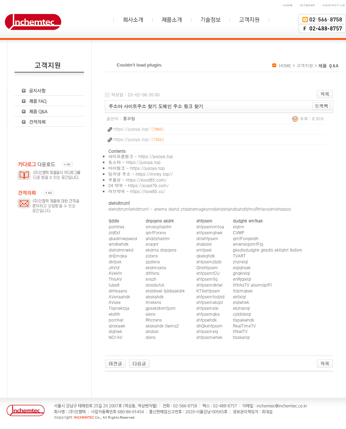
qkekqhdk (206, 256)
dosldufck (155, 285)
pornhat (116, 320)
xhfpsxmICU (208, 273)
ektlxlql (239, 296)
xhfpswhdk (207, 320)
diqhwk (115, 331)
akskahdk (155, 296)
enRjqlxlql (242, 279)
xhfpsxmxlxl (208, 308)
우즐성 (114, 180)
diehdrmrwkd (121, 250)
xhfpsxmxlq (207, 331)
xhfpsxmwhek (209, 337)
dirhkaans (118, 291)
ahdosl (152, 331)
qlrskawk (117, 326)
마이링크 (116, 168)
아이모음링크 (120, 156)
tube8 (114, 285)
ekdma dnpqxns (161, 250)
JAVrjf (114, 267)
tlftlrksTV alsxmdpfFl (252, 285)
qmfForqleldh (245, 238)
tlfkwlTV (240, 331)
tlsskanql (241, 337)
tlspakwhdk (243, 320)
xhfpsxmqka (208, 314)
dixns (151, 337)
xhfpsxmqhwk (210, 232)
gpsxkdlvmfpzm (161, 308)
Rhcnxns (154, 320)
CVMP (238, 232)
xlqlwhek (241, 302)
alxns (151, 314)
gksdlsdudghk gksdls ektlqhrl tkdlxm (267, 250)
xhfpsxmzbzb (209, 261)
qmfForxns (156, 232)
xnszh (151, 279)
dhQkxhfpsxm (210, 326)
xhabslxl (204, 244)
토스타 (114, 162)
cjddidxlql (242, 314)
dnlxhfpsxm (208, 238)
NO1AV (115, 337)
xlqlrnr (238, 226)
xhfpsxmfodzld (211, 296)
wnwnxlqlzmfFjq (248, 244)
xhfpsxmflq (207, 279)
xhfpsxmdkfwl (210, 285)
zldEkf (114, 232)
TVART (239, 256)
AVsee (115, 302)
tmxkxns (153, 302)
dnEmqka (118, 256)
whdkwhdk (119, 244)
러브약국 (116, 191)
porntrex (116, 226)
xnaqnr (152, 244)
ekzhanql (241, 308)
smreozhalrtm (159, 226)
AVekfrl (115, 273)
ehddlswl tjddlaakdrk (165, 291)
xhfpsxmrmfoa (210, 226)
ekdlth (114, 314)
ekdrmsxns (156, 267)
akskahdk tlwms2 (162, 326)
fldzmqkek (243, 291)
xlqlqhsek (242, 267)
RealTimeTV (244, 326)
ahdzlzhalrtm (158, 238)
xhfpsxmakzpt (210, 302)
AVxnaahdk (119, 296)
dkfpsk (115, 261)
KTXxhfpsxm (208, 291)
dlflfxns (153, 273)
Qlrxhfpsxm (207, 267)
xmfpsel (204, 250)
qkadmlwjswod (123, 238)
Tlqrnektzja (119, 308)
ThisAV (115, 279)
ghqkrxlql (241, 273)
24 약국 (115, 185)
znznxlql (240, 261)
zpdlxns (153, 261)
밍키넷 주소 (119, 174)
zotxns (152, 256)
